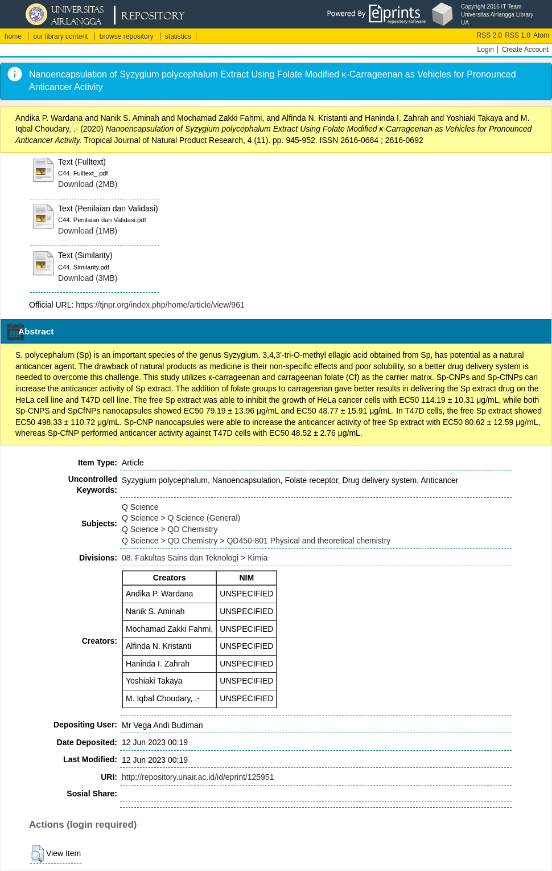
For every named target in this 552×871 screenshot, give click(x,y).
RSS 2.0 (489, 35)
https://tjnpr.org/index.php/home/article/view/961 (160, 304)
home (13, 36)
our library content (60, 36)
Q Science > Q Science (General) (181, 517)
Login (485, 50)
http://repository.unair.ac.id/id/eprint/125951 (198, 777)
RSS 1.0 (517, 35)
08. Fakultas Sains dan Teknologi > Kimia (194, 557)
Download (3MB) (87, 278)
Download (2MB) (87, 184)
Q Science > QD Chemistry (169, 529)
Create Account (525, 50)
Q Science (140, 507)
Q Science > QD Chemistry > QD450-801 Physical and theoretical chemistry (256, 540)
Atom (541, 35)
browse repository (127, 36)
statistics (178, 36)
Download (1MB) (87, 230)
